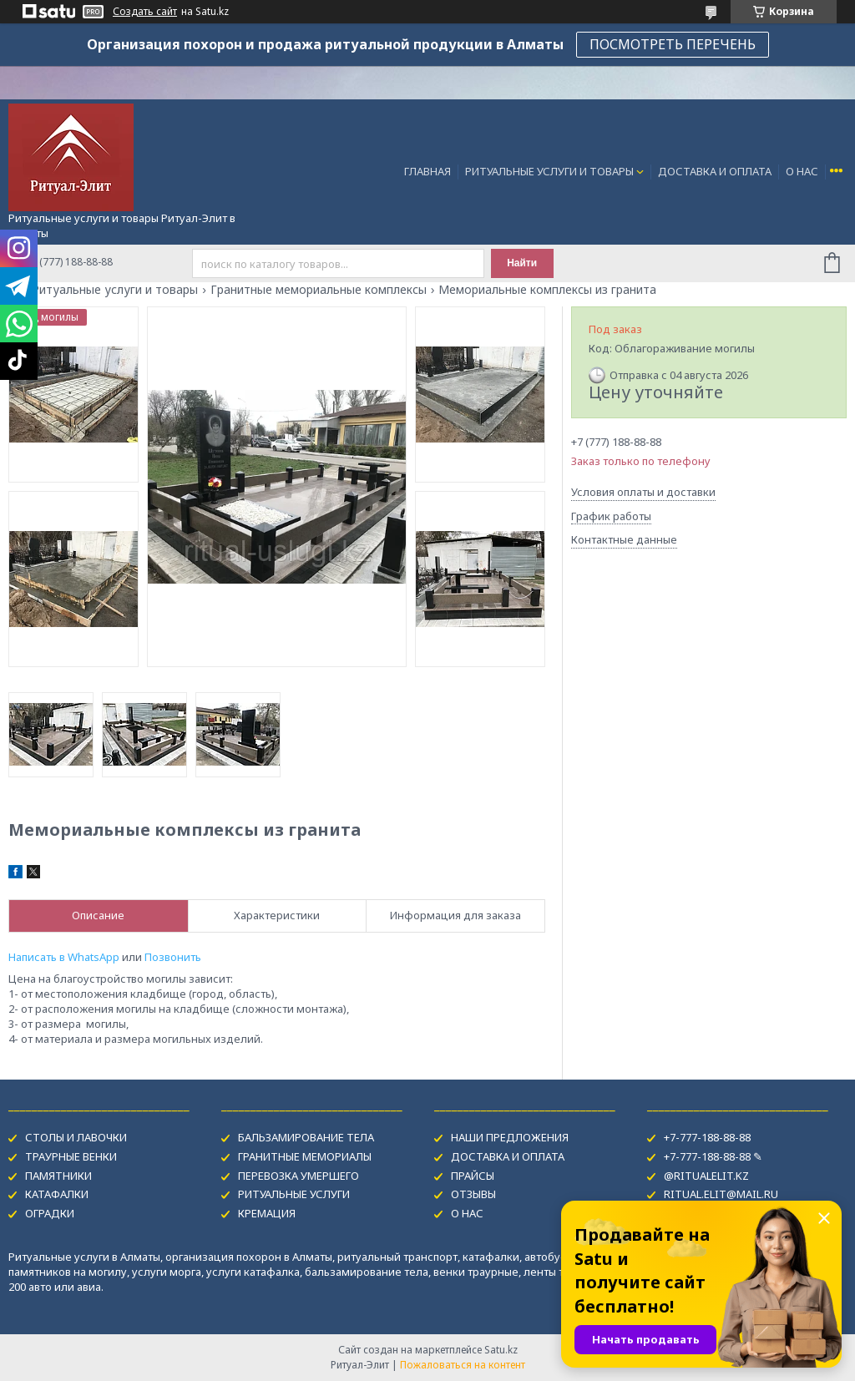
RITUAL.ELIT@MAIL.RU (721, 1193)
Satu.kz (501, 1350)
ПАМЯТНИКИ (58, 1175)
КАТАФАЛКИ (57, 1193)
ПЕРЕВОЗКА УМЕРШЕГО (298, 1175)
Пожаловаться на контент (462, 1365)
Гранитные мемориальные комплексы (318, 289)
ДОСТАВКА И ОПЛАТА (715, 171)
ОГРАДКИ (49, 1213)
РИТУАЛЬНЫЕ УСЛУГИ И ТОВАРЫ (549, 171)
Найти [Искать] (522, 263)
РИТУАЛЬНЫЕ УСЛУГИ (294, 1193)
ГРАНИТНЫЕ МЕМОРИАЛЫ (305, 1156)
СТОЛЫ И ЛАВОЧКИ (76, 1137)
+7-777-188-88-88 (707, 1137)
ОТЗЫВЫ (473, 1193)
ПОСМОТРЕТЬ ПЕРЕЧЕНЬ (672, 44)
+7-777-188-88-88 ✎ (713, 1156)
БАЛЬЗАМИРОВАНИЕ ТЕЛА (306, 1137)
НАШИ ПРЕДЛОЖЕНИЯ (510, 1137)
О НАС (802, 171)
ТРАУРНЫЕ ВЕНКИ (71, 1156)
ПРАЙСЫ (472, 1175)
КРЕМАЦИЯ (267, 1213)
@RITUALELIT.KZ (706, 1175)
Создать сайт (145, 12)
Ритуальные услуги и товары (115, 289)
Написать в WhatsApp (63, 956)
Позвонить (172, 956)
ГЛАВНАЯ (427, 171)
